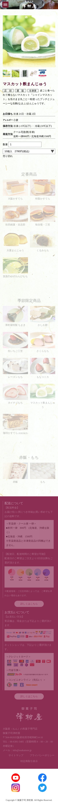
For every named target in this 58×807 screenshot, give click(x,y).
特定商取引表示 (29, 761)
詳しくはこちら (29, 603)
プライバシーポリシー (42, 755)
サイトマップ (16, 755)
